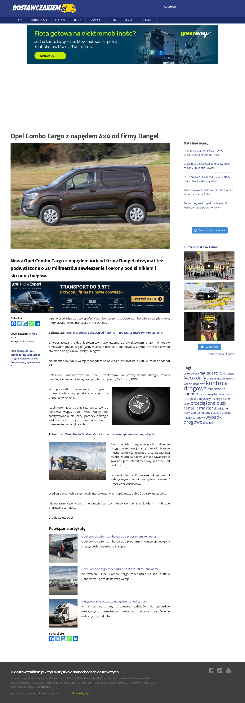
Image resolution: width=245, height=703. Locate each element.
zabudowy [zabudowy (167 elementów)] (208, 422)
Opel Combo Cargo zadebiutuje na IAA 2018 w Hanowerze (120, 569)
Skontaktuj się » (81, 693)
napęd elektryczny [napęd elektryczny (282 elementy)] (197, 398)
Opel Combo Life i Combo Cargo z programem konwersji (118, 536)
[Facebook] (13, 323)
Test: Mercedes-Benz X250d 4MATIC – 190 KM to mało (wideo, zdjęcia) (114, 332)
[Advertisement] (122, 92)
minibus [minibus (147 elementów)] (203, 394)
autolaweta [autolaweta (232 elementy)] (191, 373)
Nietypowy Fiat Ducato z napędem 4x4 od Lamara (114, 601)
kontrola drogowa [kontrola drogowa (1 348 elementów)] (206, 385)
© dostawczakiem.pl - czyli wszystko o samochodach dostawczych (64, 672)
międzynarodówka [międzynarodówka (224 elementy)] (220, 394)
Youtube (230, 670)
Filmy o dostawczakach (201, 247)
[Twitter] (19, 323)
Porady (60, 20)
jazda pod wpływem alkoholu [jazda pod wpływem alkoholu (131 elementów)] (220, 378)
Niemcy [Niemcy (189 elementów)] (216, 399)
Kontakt (147, 20)
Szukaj (170, 6)
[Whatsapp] (31, 323)
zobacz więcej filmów (221, 354)
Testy (77, 20)
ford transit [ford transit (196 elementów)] (227, 373)
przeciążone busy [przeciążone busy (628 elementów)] (208, 403)
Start (18, 20)
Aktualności (39, 20)
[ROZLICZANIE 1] (90, 297)
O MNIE (129, 20)
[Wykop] (25, 323)
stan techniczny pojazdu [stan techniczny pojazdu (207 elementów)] (205, 412)
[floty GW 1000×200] (122, 44)
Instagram (222, 670)
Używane (95, 20)
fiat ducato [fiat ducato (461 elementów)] (209, 373)
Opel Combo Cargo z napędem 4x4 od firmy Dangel (25, 358)
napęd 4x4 (22, 351)
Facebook (213, 670)
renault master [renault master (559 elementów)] (198, 408)
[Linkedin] (37, 323)
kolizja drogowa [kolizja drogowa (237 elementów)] (194, 384)
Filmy (113, 20)
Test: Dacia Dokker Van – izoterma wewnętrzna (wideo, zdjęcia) (110, 434)
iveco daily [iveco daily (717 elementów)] (195, 378)
